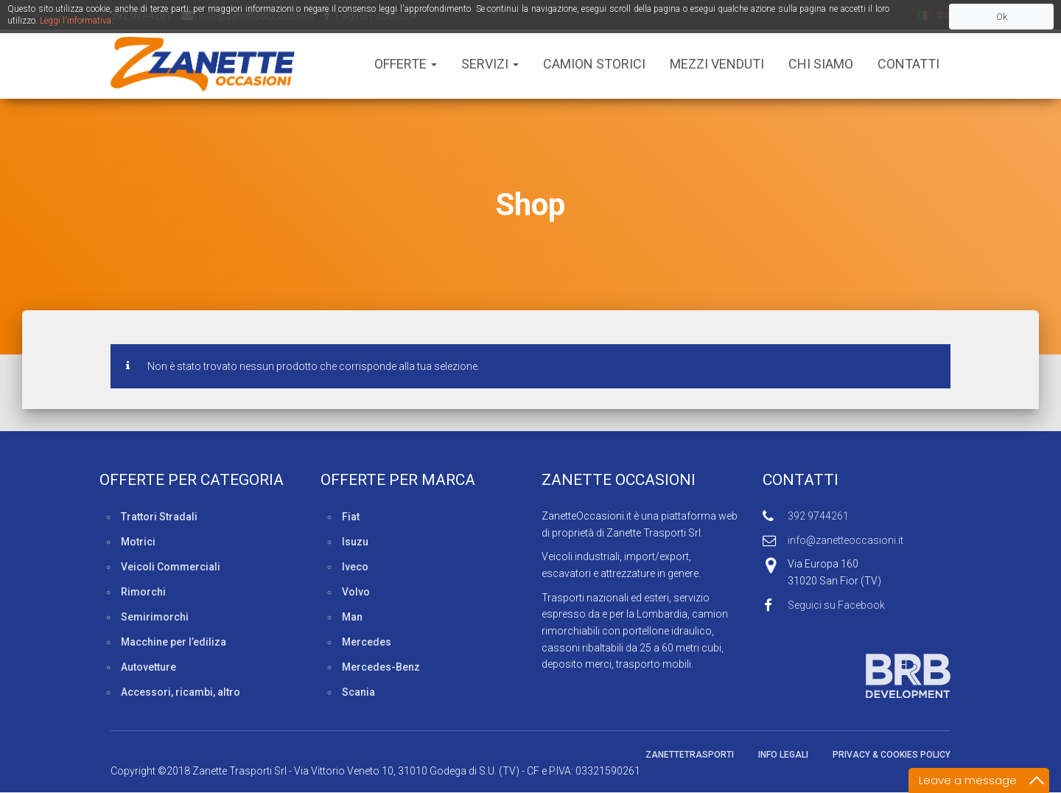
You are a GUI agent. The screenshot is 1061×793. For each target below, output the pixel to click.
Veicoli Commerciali (170, 567)
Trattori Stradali (159, 517)
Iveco (355, 567)
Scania (358, 692)
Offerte (405, 63)
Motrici (138, 542)
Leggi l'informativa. (76, 20)
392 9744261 (818, 516)
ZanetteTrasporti (689, 755)
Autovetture (148, 667)
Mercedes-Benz (381, 667)
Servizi (490, 63)
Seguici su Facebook (836, 605)
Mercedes (366, 642)
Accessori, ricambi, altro (180, 692)
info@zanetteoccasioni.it (845, 540)
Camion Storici (594, 63)
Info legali (783, 755)
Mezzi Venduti (717, 63)
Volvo (356, 592)
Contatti (908, 63)
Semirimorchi (155, 617)
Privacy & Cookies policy (891, 755)
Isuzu (355, 542)
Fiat (351, 517)
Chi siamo (820, 63)
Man (352, 617)
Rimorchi (143, 592)
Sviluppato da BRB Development (856, 676)
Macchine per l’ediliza (173, 642)
